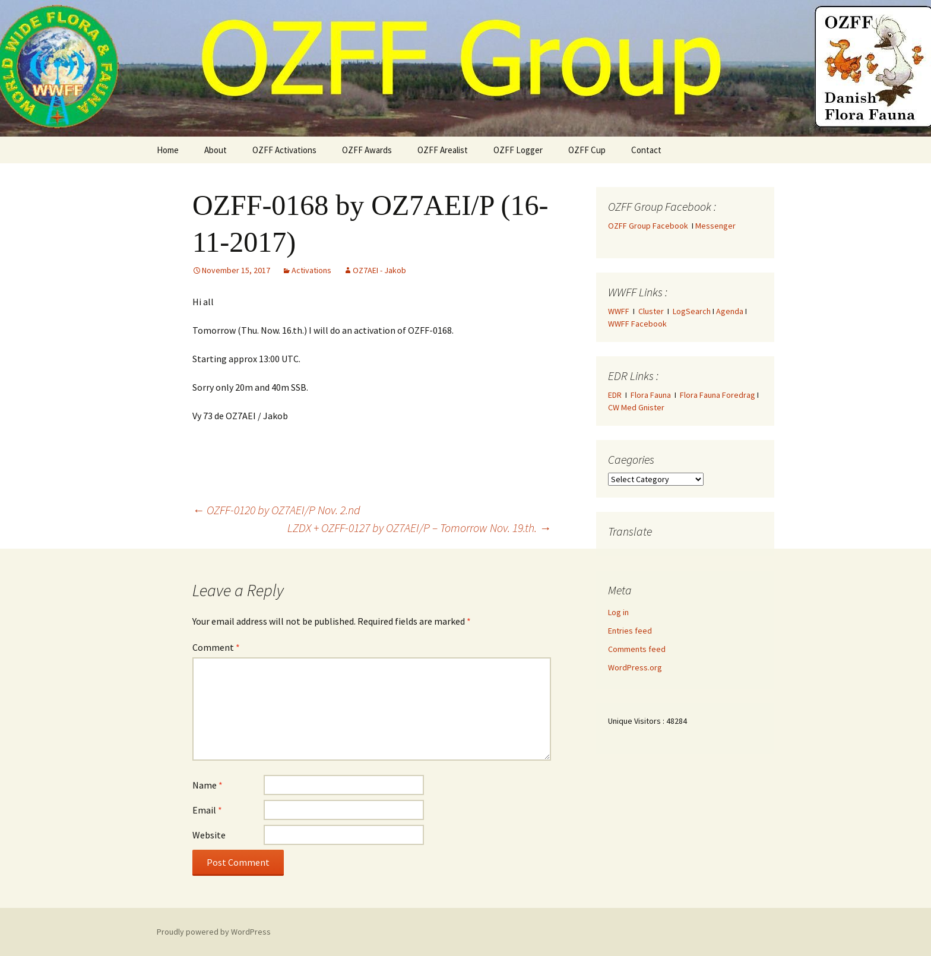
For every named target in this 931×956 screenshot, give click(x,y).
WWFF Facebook (637, 323)
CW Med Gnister (636, 407)
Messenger (715, 225)
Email (207, 810)
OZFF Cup (587, 150)
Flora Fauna (651, 395)
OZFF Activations (284, 150)
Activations (311, 270)
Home (168, 150)
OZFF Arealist (442, 150)
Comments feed (637, 649)
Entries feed (630, 630)
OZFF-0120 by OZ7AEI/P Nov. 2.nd (276, 509)
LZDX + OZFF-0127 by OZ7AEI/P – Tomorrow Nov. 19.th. (419, 527)
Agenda (729, 311)
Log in (618, 612)
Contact (646, 150)
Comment (216, 647)
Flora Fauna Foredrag (717, 395)
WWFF (618, 311)
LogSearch (692, 311)
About (215, 150)
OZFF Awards (367, 150)
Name (207, 785)
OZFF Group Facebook (650, 225)
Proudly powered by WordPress (214, 931)
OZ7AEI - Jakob (379, 270)
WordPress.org (635, 667)
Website (209, 835)
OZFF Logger (518, 150)
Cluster (651, 311)
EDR (615, 395)
